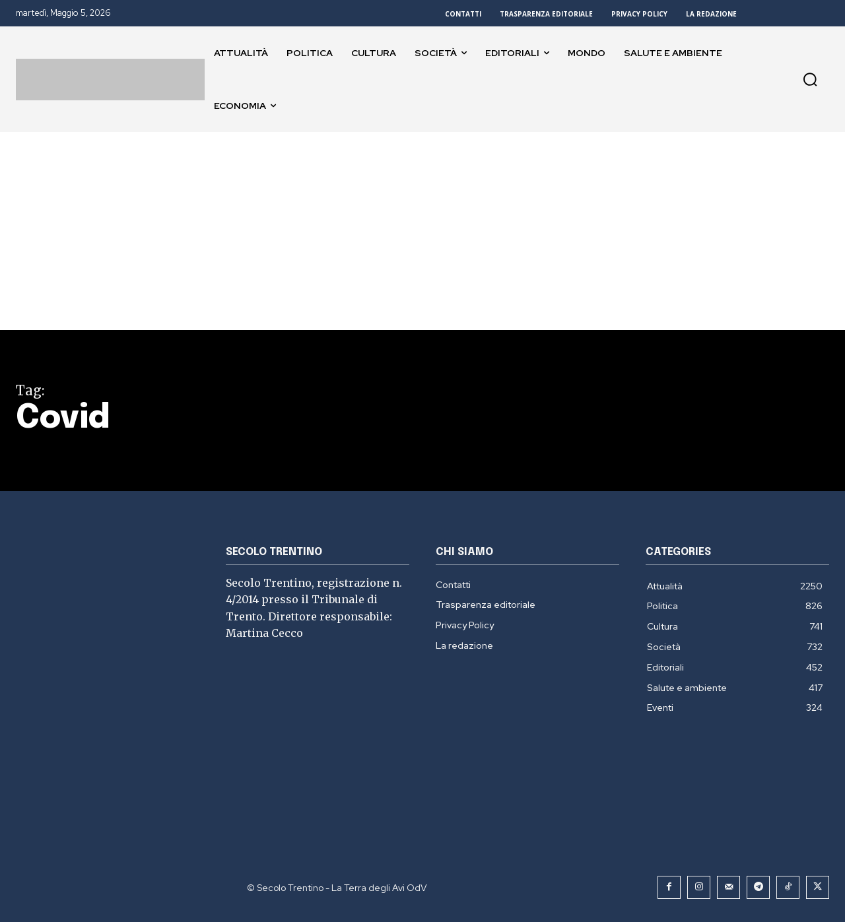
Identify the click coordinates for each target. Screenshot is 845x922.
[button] (810, 79)
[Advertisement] (422, 231)
